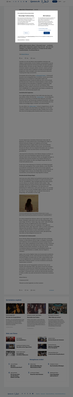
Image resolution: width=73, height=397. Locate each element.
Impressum (27, 39)
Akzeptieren (47, 32)
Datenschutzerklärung (21, 23)
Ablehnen (26, 32)
